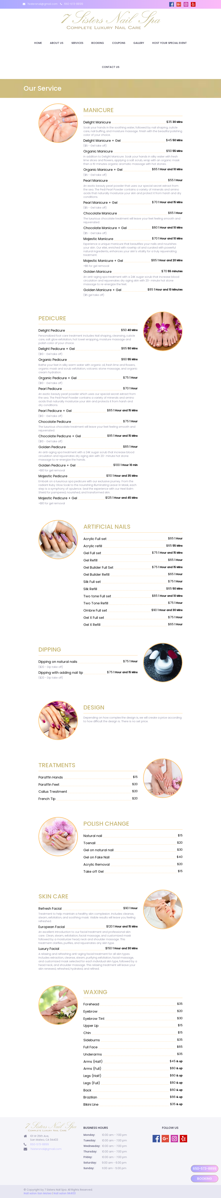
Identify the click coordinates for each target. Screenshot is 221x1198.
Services (77, 43)
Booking (97, 43)
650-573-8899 (73, 4)
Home (38, 43)
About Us (56, 43)
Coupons (118, 43)
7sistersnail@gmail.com (42, 4)
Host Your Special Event (169, 43)
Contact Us (110, 67)
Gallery (138, 43)
